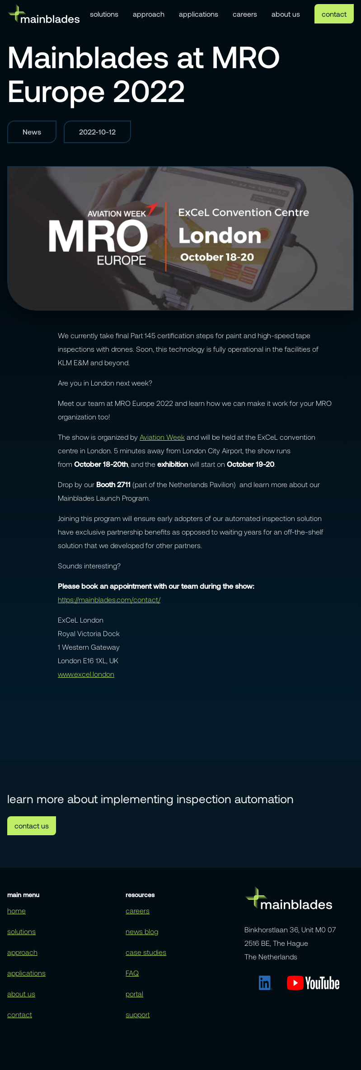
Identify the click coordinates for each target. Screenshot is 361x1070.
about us (286, 13)
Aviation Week (162, 437)
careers (245, 13)
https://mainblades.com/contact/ (109, 599)
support (138, 1014)
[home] (43, 13)
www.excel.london (86, 674)
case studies (146, 952)
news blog (142, 931)
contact (334, 13)
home (16, 910)
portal (134, 993)
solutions (104, 13)
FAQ (132, 972)
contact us (31, 825)
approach (148, 13)
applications (198, 13)
